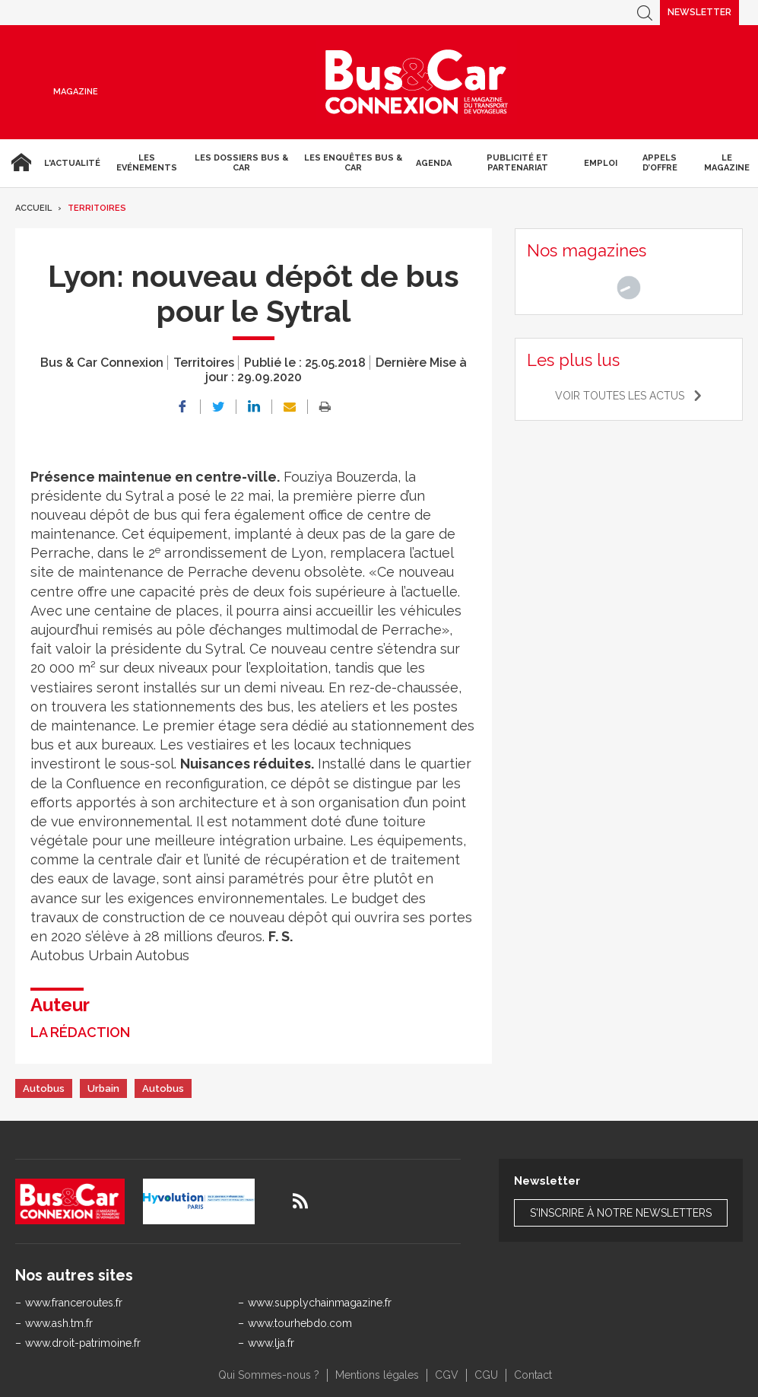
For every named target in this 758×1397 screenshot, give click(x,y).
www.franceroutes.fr (73, 1303)
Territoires (97, 208)
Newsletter (699, 12)
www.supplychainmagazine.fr (320, 1303)
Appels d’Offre (659, 163)
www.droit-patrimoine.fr (83, 1343)
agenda (434, 163)
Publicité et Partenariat (517, 163)
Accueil (19, 162)
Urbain (103, 1088)
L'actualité (72, 163)
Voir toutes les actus (619, 396)
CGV (446, 1375)
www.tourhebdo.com (300, 1323)
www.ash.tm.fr (59, 1323)
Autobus (44, 1088)
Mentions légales (377, 1375)
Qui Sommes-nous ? (268, 1375)
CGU (486, 1375)
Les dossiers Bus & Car (241, 163)
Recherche (644, 12)
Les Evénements (146, 163)
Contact (533, 1375)
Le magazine (727, 163)
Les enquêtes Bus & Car (353, 163)
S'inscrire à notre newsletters (621, 1213)
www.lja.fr (271, 1343)
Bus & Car (416, 82)
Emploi (600, 163)
